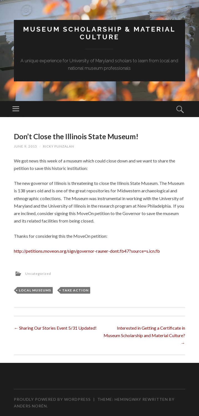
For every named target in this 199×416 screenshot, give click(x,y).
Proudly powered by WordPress (52, 399)
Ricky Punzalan (58, 146)
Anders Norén (30, 406)
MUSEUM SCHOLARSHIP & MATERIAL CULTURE (99, 33)
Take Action (75, 290)
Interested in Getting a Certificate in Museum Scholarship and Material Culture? (144, 335)
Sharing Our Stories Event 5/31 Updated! (55, 327)
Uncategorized (38, 274)
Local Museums (35, 290)
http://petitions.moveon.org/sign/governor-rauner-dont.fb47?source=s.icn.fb (87, 251)
